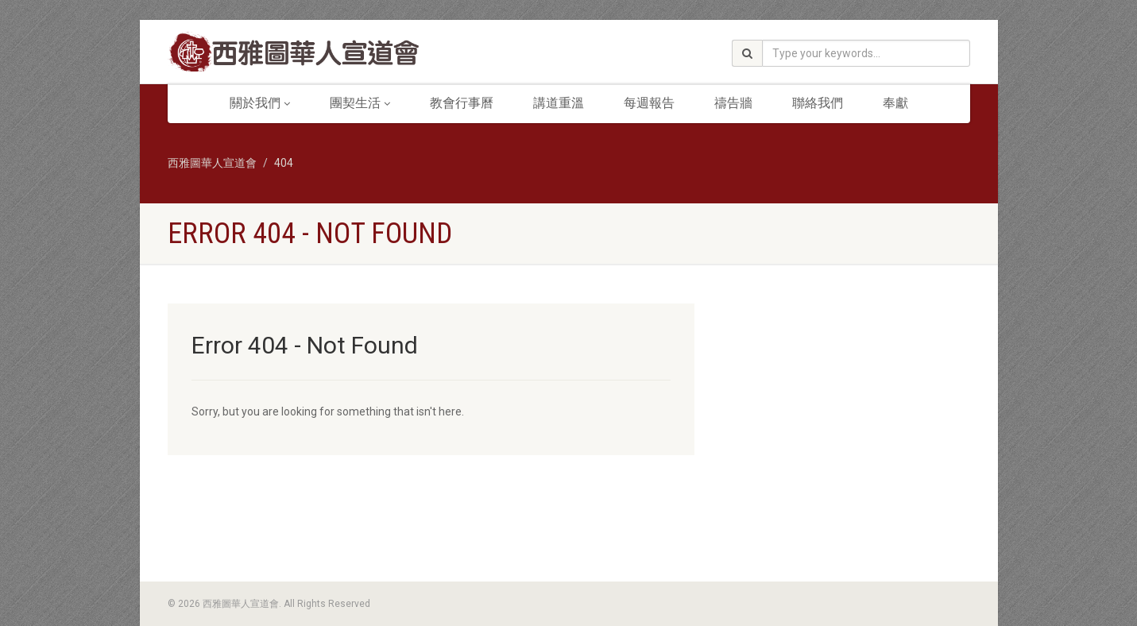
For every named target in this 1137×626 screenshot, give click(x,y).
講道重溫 (558, 102)
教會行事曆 (461, 102)
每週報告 (649, 102)
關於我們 (260, 102)
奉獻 (895, 102)
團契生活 (360, 102)
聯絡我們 (817, 102)
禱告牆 (733, 102)
